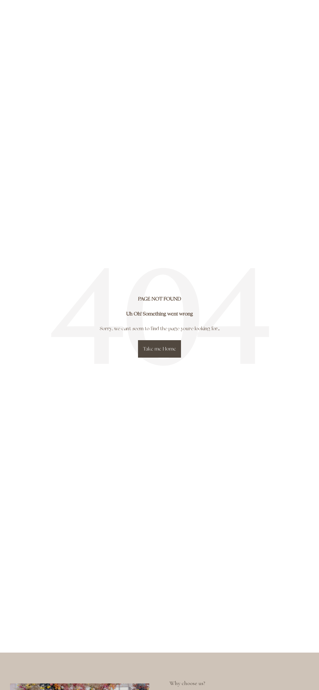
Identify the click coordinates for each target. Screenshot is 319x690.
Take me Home (159, 348)
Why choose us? (187, 683)
